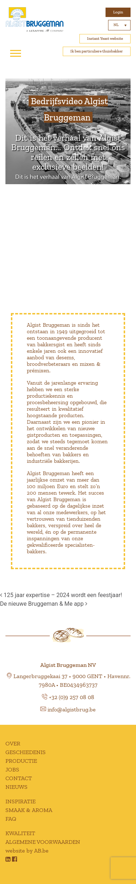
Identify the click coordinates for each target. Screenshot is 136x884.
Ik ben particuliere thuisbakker (96, 51)
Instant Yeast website (105, 38)
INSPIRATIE (20, 801)
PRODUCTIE (21, 760)
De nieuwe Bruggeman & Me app (43, 603)
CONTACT (18, 778)
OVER (12, 743)
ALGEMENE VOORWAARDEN (42, 841)
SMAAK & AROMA (28, 810)
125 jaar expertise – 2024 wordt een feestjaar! (61, 595)
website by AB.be (27, 850)
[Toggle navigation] (15, 53)
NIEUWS (16, 786)
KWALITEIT (20, 833)
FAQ (10, 818)
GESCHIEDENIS (25, 752)
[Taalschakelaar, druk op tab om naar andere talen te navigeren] (119, 25)
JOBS (12, 769)
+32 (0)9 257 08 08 (71, 697)
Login (118, 12)
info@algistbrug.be (72, 709)
